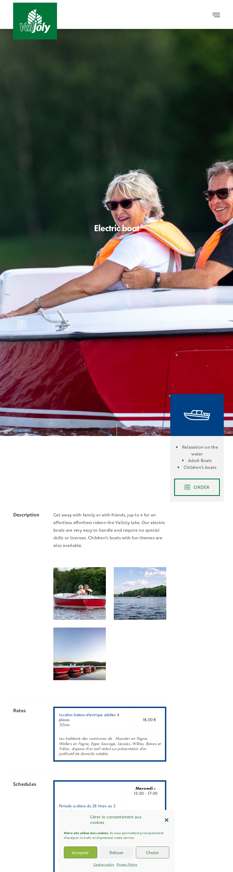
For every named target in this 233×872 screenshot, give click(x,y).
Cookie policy (103, 864)
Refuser (116, 852)
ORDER (197, 487)
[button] (166, 819)
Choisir (152, 852)
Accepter (80, 852)
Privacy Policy (127, 864)
